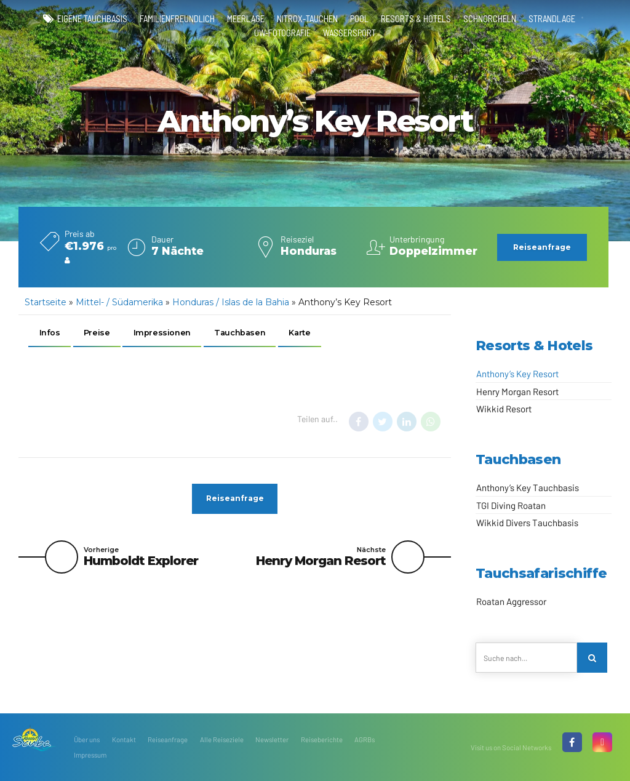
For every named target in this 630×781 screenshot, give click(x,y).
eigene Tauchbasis (92, 18)
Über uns (87, 739)
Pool (359, 18)
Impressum (90, 755)
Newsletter (272, 739)
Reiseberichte (322, 739)
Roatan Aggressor (511, 601)
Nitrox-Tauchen (307, 18)
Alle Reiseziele (222, 739)
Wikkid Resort (504, 408)
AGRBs (364, 739)
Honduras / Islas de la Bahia (230, 302)
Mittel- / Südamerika (119, 302)
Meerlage (246, 18)
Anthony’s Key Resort (517, 373)
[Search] (592, 658)
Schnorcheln (489, 18)
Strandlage (551, 18)
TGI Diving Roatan (511, 505)
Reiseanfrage (168, 739)
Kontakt (124, 739)
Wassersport (349, 32)
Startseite (45, 302)
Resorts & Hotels (416, 18)
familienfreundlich (177, 18)
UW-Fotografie (282, 32)
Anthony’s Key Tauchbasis (527, 487)
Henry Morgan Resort (517, 391)
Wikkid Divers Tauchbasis (527, 522)
